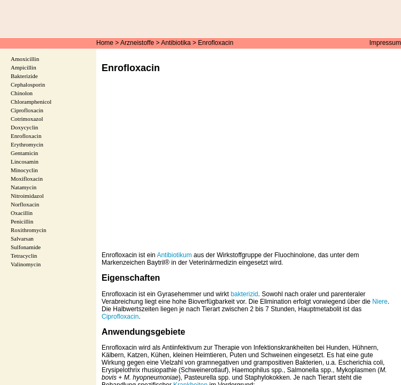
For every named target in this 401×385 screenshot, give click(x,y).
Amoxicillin (25, 59)
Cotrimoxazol (27, 119)
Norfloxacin (25, 204)
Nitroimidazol (27, 195)
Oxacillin (22, 213)
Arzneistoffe (137, 43)
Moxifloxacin (27, 178)
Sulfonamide (26, 247)
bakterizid (244, 294)
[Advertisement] (249, 170)
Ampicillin (23, 67)
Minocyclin (24, 170)
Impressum (385, 43)
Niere (380, 301)
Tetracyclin (24, 255)
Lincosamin (24, 161)
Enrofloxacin (215, 43)
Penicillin (22, 221)
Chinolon (22, 93)
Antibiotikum (174, 255)
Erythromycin (27, 144)
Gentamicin (24, 153)
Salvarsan (22, 238)
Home (104, 43)
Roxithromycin (29, 230)
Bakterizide (24, 76)
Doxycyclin (24, 127)
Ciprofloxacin (120, 316)
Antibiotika (175, 43)
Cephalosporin (28, 84)
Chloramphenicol (31, 101)
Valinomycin (26, 264)
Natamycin (23, 187)
